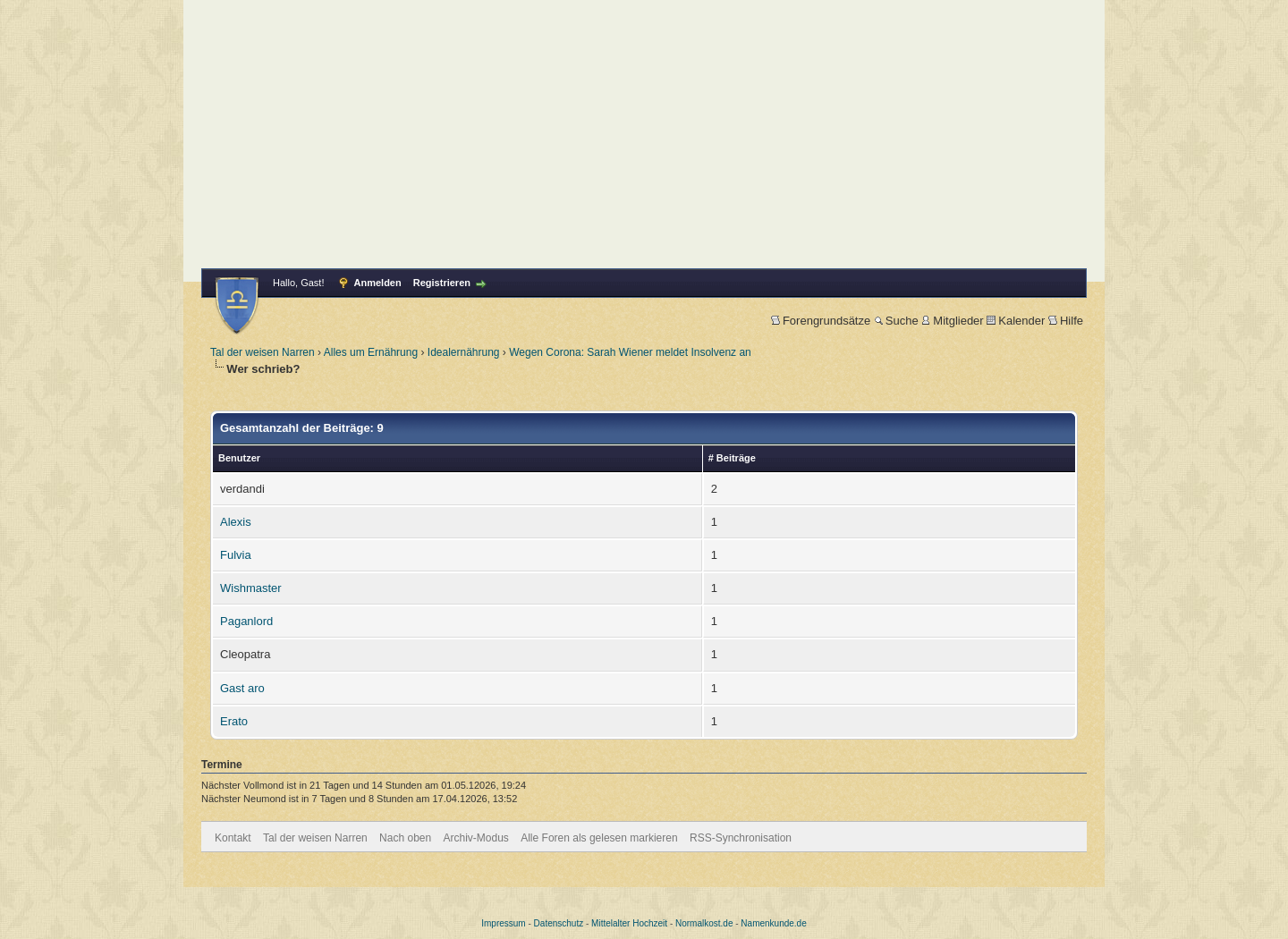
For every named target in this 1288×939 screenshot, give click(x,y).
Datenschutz (559, 923)
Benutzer (239, 458)
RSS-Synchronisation (741, 838)
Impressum (503, 923)
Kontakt (233, 838)
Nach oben (405, 838)
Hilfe (1065, 320)
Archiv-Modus (476, 838)
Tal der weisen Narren (262, 352)
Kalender (1016, 320)
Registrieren (441, 282)
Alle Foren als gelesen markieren (599, 838)
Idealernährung (464, 352)
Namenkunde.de (773, 923)
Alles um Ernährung (371, 352)
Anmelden (378, 282)
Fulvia (235, 555)
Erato (234, 721)
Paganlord (246, 621)
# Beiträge (732, 458)
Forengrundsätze (820, 320)
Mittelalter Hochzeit (629, 923)
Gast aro (242, 688)
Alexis (235, 522)
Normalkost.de (704, 923)
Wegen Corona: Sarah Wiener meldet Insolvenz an (630, 352)
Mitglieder (952, 320)
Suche (896, 320)
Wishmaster (251, 588)
